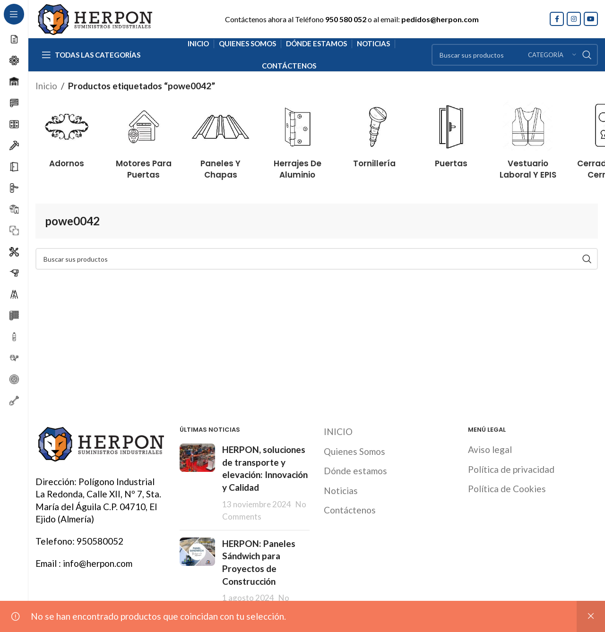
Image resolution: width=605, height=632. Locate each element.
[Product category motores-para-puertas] (143, 137)
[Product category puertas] (451, 132)
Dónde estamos (355, 470)
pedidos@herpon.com (440, 19)
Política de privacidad (511, 469)
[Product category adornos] (66, 132)
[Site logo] (94, 17)
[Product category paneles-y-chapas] (220, 137)
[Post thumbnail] (197, 483)
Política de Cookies (507, 488)
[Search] (515, 55)
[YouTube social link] (591, 19)
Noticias (341, 490)
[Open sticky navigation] (91, 54)
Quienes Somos (354, 451)
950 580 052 (345, 19)
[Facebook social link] (557, 19)
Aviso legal (490, 449)
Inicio (46, 85)
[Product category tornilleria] (374, 132)
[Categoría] (552, 55)
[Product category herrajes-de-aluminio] (297, 137)
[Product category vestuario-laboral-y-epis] (528, 137)
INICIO (338, 431)
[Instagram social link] (574, 19)
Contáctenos (350, 509)
